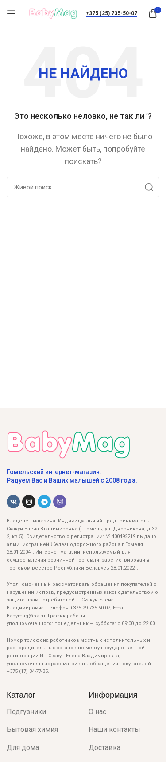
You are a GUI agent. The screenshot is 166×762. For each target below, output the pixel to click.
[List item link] (41, 712)
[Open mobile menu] (11, 13)
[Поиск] (83, 187)
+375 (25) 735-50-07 (111, 13)
